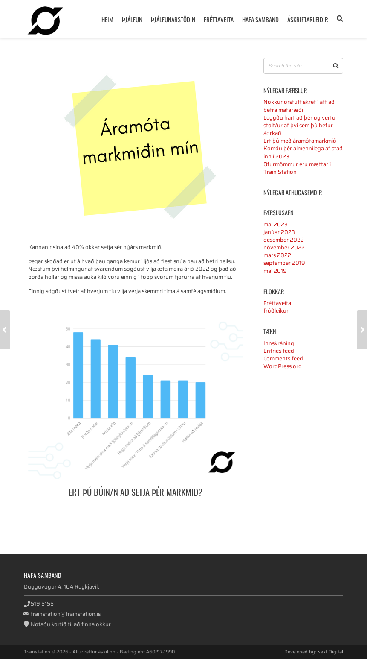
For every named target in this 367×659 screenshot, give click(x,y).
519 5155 (42, 603)
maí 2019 (275, 271)
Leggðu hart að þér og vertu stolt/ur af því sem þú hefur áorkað (299, 125)
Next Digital (330, 652)
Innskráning (278, 343)
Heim (107, 19)
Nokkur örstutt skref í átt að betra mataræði (299, 105)
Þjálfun (132, 19)
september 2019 (284, 262)
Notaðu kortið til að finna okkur (71, 624)
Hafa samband (260, 19)
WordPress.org (282, 366)
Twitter (217, 517)
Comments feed (283, 358)
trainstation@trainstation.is (66, 613)
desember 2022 (283, 239)
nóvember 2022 (284, 247)
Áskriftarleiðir (307, 19)
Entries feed (278, 350)
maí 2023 (275, 224)
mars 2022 (277, 255)
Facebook (204, 517)
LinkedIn (242, 517)
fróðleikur (276, 310)
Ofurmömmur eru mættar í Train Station (297, 168)
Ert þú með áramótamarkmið (299, 140)
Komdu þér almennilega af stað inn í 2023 (303, 152)
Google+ (229, 517)
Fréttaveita (219, 19)
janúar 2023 (279, 232)
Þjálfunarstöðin (173, 19)
